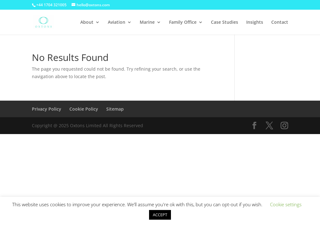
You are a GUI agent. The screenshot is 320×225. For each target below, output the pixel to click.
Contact (279, 22)
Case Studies (224, 22)
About (86, 22)
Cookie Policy (83, 109)
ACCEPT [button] (160, 215)
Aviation (116, 22)
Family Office (183, 22)
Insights (254, 22)
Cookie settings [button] (286, 204)
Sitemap (115, 109)
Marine (147, 22)
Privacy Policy (46, 109)
